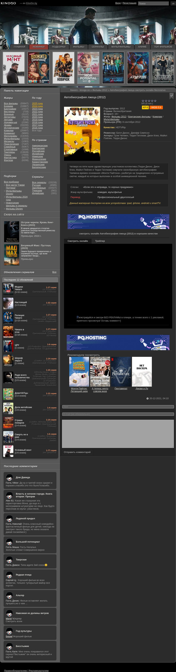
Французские (39, 159)
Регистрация (129, 3)
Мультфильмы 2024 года (17, 198)
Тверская (21, 559)
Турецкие (37, 190)
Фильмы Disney (14, 208)
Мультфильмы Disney (14, 192)
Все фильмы (11, 103)
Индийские (38, 153)
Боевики (8, 106)
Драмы (8, 125)
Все (54, 272)
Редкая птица (23, 574)
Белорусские (39, 167)
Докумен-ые (10, 122)
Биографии (10, 108)
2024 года (37, 106)
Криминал (9, 133)
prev (4, 68)
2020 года (37, 117)
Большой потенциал (28, 541)
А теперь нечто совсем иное (100, 388)
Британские (38, 148)
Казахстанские (40, 161)
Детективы (10, 117)
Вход (118, 3)
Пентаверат (121, 387)
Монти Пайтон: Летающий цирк (79, 388)
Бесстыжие (22, 646)
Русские (36, 185)
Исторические (11, 127)
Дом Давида (23, 477)
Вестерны (9, 111)
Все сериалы (39, 182)
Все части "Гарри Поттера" (15, 186)
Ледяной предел (25, 518)
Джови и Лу (142, 387)
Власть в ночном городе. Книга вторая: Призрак (34, 495)
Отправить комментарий (77, 457)
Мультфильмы (111, 119)
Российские (38, 151)
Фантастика (10, 157)
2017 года (37, 125)
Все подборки (11, 181)
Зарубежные (39, 187)
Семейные (10, 146)
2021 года (37, 114)
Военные (9, 114)
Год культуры (24, 631)
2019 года (37, 119)
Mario (9, 618)
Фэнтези (8, 160)
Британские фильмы (139, 116)
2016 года (37, 127)
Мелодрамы (10, 136)
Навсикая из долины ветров (32, 613)
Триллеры (9, 152)
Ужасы (7, 154)
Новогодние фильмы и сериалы (16, 204)
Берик (9, 636)
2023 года (37, 108)
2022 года (37, 111)
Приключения (11, 144)
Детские (8, 119)
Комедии (157, 116)
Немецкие (37, 156)
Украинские (38, 164)
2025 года (37, 103)
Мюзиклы (9, 141)
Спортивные (10, 149)
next (172, 68)
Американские (40, 145)
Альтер (20, 595)
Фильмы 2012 (118, 116)
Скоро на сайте (14, 214)
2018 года (37, 122)
